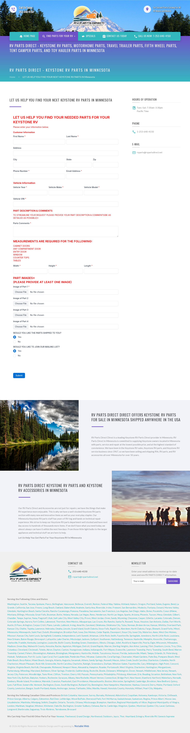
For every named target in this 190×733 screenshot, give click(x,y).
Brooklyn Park (70, 632)
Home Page (27, 36)
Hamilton (111, 702)
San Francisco (108, 611)
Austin (10, 625)
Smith (113, 635)
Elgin (152, 642)
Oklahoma (100, 625)
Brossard (71, 709)
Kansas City (13, 628)
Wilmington (152, 663)
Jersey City (12, 674)
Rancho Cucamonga (59, 611)
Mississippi (75, 639)
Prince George (14, 698)
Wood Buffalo (78, 698)
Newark (139, 670)
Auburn (133, 604)
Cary (143, 663)
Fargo (148, 628)
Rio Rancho (109, 621)
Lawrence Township (135, 649)
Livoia (167, 646)
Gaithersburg (82, 670)
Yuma (34, 618)
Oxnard (160, 607)
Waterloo (147, 632)
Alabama (51, 653)
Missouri (11, 635)
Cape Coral (47, 656)
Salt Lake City (60, 618)
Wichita (162, 625)
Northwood (96, 716)
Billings (20, 614)
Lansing (144, 646)
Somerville (28, 684)
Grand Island (77, 628)
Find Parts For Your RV (57, 36)
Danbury (11, 681)
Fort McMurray (109, 698)
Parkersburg (13, 670)
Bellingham (57, 604)
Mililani (138, 688)
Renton (96, 604)
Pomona (74, 611)
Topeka (30, 628)
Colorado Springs (15, 621)
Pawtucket (66, 681)
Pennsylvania (96, 674)
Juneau (72, 688)
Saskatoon (137, 698)
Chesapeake (45, 667)
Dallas (165, 621)
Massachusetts (96, 681)
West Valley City (76, 618)
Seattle (23, 604)
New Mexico (72, 621)
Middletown (150, 670)
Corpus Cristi (39, 625)
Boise (149, 611)
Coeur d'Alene (170, 611)
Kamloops (152, 695)
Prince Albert (157, 698)
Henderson (101, 614)
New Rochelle (82, 677)
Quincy (174, 681)
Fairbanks (81, 688)
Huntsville (86, 653)
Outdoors (107, 716)
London (11, 705)
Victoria (162, 695)
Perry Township (154, 649)
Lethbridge (65, 698)
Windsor (39, 705)
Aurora (28, 621)
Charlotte (77, 663)
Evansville (121, 649)
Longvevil (12, 709)
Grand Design (83, 716)
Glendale (11, 611)
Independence (68, 635)
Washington (13, 604)
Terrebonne (60, 709)
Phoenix (144, 614)
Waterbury (166, 677)
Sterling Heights (120, 646)
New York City (14, 677)
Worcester (118, 681)
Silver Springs (58, 670)
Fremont (117, 607)
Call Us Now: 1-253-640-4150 (152, 36)
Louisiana (174, 635)
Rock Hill (40, 663)
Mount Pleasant (27, 663)
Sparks (127, 614)
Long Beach (48, 607)
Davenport (115, 632)
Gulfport (94, 639)
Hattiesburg (117, 639)
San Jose (30, 607)
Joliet (118, 642)
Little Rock (104, 635)
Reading (146, 674)
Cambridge (140, 681)
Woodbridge (35, 674)
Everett (88, 604)
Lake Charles (63, 639)
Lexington (42, 642)
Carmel (20, 653)
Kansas (153, 625)
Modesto (142, 607)
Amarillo (81, 625)
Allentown (132, 674)
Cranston (55, 681)
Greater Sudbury (82, 705)
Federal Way (107, 604)
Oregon (142, 604)
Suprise (27, 618)
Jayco (116, 716)
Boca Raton (25, 660)
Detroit (86, 646)
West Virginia (126, 667)
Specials (88, 36)
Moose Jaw (170, 698)
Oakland (59, 607)
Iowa (80, 632)
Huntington (151, 667)
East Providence (80, 681)
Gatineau (169, 705)
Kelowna (142, 695)
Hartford (156, 677)
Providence (35, 681)
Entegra (140, 716)
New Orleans (13, 639)
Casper (141, 618)
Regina (146, 698)
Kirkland (125, 604)
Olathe (23, 628)
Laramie (158, 618)
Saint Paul (36, 632)
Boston (108, 681)
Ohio (179, 646)
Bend (173, 604)
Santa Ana (90, 607)
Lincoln (66, 628)
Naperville (137, 642)
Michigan (76, 646)
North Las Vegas (115, 614)
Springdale (135, 635)
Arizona (135, 614)
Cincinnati (33, 649)
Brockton (151, 681)
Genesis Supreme (166, 716)
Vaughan (29, 705)
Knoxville (157, 639)
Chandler (11, 618)
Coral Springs (113, 656)
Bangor (29, 688)
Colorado (167, 618)
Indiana (86, 649)
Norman (131, 625)
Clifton (56, 674)
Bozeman (51, 614)
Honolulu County (116, 688)
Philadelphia (110, 674)
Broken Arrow (143, 625)
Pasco (48, 604)
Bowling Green (79, 642)
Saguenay (34, 709)
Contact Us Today (114, 36)
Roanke (102, 667)
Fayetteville (123, 635)
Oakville (58, 705)
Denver (176, 618)
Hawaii (103, 688)
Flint (150, 646)
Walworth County (36, 646)
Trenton (65, 674)
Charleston (153, 660)
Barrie (103, 705)
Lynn (9, 684)
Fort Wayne (109, 649)
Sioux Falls (104, 628)
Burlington (48, 684)
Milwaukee (172, 642)
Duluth (45, 632)
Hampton (93, 667)
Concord (174, 663)
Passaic (85, 674)
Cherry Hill (75, 674)
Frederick (70, 670)
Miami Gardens (140, 656)
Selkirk (44, 702)
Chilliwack (172, 695)
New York (176, 674)
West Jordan (97, 618)
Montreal (141, 705)
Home (12, 77)
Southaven (105, 639)
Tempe (20, 618)
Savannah (76, 660)
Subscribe (173, 581)
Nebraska (50, 628)
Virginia (11, 667)
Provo (87, 618)
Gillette (149, 618)
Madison (11, 646)
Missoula (29, 614)
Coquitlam (133, 695)
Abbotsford (121, 695)
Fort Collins (38, 621)
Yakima (117, 604)
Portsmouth (113, 667)
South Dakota (91, 628)
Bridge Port (123, 677)
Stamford (146, 677)
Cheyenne (132, 618)
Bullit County (64, 642)
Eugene (166, 604)
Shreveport (39, 639)
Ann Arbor (134, 646)
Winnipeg (35, 702)
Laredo (56, 625)
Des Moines (90, 632)
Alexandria (83, 667)
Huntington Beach (25, 611)
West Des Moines (167, 632)
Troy (173, 646)
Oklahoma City (113, 625)
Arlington (27, 625)
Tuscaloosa (105, 653)
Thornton (60, 621)
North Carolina (64, 663)
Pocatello (157, 611)
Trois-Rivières (47, 709)
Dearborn (158, 646)
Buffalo (25, 677)
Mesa (159, 614)
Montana (11, 614)
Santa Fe (120, 621)
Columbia (56, 635)
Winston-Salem (119, 663)
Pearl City (148, 688)
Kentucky (31, 642)
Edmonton (44, 698)
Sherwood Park (93, 698)
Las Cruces (97, 621)
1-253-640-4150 (145, 131)
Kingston (122, 705)
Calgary (34, 698)
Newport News (69, 667)
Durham (108, 663)
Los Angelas (122, 611)
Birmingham (62, 653)
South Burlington (69, 684)
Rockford (126, 642)
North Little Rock (160, 635)
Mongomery (74, 653)
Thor (122, 716)
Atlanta (57, 660)
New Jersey (162, 670)
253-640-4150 (79, 571)
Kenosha (50, 646)
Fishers (28, 653)
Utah (50, 618)
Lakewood (50, 621)
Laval (162, 705)
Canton (65, 649)
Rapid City (115, 628)
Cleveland (22, 649)
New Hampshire (111, 684)
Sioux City (127, 632)
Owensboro (92, 642)
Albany (71, 677)
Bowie (102, 670)
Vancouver (69, 604)
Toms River (47, 674)
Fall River (17, 684)
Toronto (70, 702)
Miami (143, 653)
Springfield (46, 635)
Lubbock (65, 625)
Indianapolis (96, 649)
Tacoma (31, 604)
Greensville (50, 663)
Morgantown (164, 667)
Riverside (100, 607)
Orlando (158, 653)
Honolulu (129, 688)
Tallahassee (21, 656)
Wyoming (122, 618)
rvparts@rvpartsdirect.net (149, 152)
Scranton (155, 674)
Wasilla (95, 688)
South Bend (167, 649)
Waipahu (158, 688)
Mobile (95, 653)
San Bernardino (129, 607)
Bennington (97, 684)
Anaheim (80, 607)
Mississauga (90, 702)
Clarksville (12, 642)
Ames (155, 632)
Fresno (38, 607)
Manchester (125, 684)
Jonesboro (146, 635)
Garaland (90, 625)
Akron (49, 649)
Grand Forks (167, 628)
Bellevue (79, 604)
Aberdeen (125, 628)
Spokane (40, 604)
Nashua (136, 684)
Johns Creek (126, 660)
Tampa (150, 653)
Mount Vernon (97, 677)
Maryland (35, 670)
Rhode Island (23, 681)
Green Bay (22, 646)
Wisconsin (161, 642)
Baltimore (45, 670)
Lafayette (51, 639)
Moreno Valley (171, 607)
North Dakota (138, 628)
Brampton (101, 702)
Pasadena (84, 611)
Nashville (138, 639)
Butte (59, 614)
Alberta (26, 698)
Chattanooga (169, 639)
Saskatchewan (124, 698)
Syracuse (62, 677)
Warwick (46, 681)
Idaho (142, 611)
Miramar (90, 656)
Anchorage (62, 688)
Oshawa (95, 705)
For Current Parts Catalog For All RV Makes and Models (166, 9)
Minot (177, 628)
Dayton (57, 649)
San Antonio (155, 621)
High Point (164, 663)
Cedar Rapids (102, 632)
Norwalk (177, 677)
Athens (84, 660)
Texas (136, 621)
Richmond (57, 667)
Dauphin (53, 702)
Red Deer (54, 698)
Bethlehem (166, 674)
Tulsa (123, 625)
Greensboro (97, 663)
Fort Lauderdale (61, 656)
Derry (152, 684)
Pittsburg (121, 674)
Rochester (53, 677)
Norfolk (35, 667)
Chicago (111, 642)
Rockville (93, 670)
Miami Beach (38, 660)
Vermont (38, 684)
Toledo (42, 649)
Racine (58, 646)
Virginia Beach (23, 667)
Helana (66, 614)
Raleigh (86, 663)
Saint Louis (34, 635)
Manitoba (25, 702)
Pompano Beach (166, 656)
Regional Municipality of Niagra (163, 702)
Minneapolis (25, 632)
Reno (92, 614)
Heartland (130, 716)
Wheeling (25, 670)
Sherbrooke (23, 709)
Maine (159, 684)
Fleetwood (70, 716)
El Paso (18, 625)
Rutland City (85, 684)
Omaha (58, 628)
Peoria (146, 642)
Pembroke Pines (78, 656)
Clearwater (126, 656)
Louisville (52, 642)
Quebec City (152, 705)
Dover (132, 670)
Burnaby (100, 695)
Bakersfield (69, 607)
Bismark (156, 628)
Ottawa (79, 702)
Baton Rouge (27, 639)
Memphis (148, 639)
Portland (150, 604)
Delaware (111, 670)
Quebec (132, 705)
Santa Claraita (42, 611)
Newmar (60, 716)
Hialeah (11, 656)
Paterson (23, 674)
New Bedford (163, 681)
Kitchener (48, 705)
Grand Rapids (96, 646)
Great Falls (40, 614)
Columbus (12, 649)
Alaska (53, 688)
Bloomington (56, 632)
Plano (49, 625)
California (20, 607)
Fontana (151, 607)
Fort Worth (174, 621)
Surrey (92, 695)
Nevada (74, 614)
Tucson (152, 614)
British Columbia (69, 695)
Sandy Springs (96, 660)
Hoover (115, 653)
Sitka (89, 688)
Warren (108, 646)
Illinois (102, 642)
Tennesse (128, 639)
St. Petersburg (170, 653)
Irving (73, 625)
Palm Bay (152, 656)
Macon (115, 660)
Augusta (66, 660)
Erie (139, 674)
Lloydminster (13, 702)
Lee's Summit (82, 635)
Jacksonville (133, 653)
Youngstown (76, 649)
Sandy (114, 618)
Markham (20, 705)
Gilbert (176, 614)
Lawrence (39, 628)
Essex (57, 684)
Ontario (61, 702)
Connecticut (110, 677)
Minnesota (12, 632)
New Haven (135, 677)
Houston (144, 621)
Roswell (129, 621)
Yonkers (43, 677)
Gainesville (100, 656)
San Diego (134, 611)
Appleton (66, 646)
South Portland (41, 688)
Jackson (85, 639)
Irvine (109, 607)
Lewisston (20, 688)
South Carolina (139, 660)
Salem (159, 604)
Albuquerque (85, 621)
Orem (107, 618)
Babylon (34, 677)
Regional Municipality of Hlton (132, 702)
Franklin (22, 642)
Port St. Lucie (34, 656)
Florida (123, 653)
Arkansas (93, 635)
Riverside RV (151, 716)
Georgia (49, 660)
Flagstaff (42, 618)
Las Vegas (84, 614)
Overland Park (174, 625)
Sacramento (95, 611)
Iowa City (137, 632)
